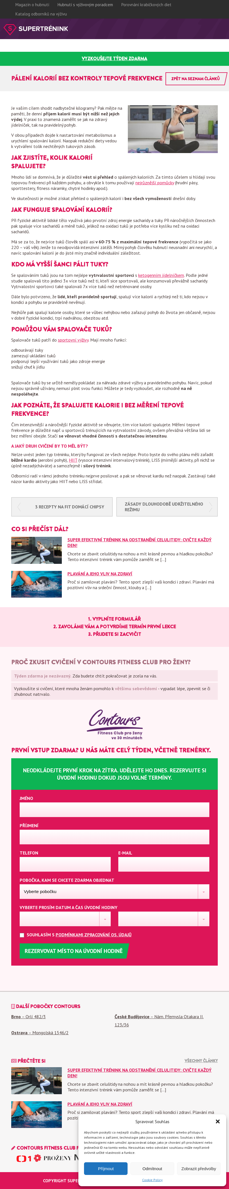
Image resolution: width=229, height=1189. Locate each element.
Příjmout (106, 1168)
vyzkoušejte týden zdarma (114, 58)
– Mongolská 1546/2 (40, 1032)
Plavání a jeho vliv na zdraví (99, 573)
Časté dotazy (98, 49)
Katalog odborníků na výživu (41, 14)
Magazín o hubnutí (32, 4)
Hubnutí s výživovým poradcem (85, 4)
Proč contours (17, 49)
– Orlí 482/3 (28, 1016)
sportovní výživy (73, 340)
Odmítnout (152, 1168)
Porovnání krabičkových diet (146, 4)
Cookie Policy (152, 1180)
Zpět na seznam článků (195, 79)
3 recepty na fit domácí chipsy (69, 507)
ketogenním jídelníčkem (161, 275)
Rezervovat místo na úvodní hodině (74, 951)
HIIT (73, 460)
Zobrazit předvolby (199, 1168)
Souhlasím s (80, 935)
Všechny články (201, 1061)
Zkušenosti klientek (58, 49)
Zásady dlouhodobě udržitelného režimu (164, 506)
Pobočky (125, 49)
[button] (218, 1121)
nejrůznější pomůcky (154, 182)
